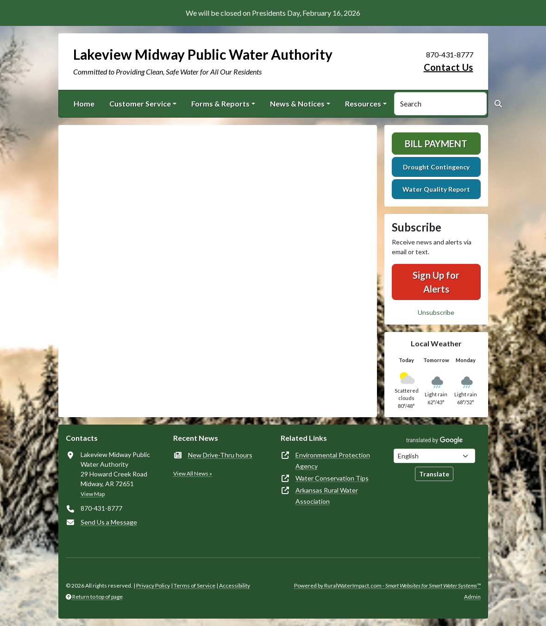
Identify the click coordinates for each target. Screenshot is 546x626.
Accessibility (234, 585)
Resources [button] (363, 103)
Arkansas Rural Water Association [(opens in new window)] (326, 495)
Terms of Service (194, 585)
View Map (93, 493)
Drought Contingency (436, 167)
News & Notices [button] (297, 103)
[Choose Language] (434, 456)
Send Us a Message (109, 522)
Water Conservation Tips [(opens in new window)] (332, 478)
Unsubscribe (436, 312)
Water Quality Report (436, 189)
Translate (434, 474)
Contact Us (448, 67)
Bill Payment (436, 143)
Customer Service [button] (140, 103)
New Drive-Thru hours (220, 455)
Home (84, 103)
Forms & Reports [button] (220, 103)
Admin (472, 596)
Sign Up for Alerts (436, 281)
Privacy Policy (153, 585)
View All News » (192, 473)
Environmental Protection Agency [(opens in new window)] (332, 460)
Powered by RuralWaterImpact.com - (387, 585)
